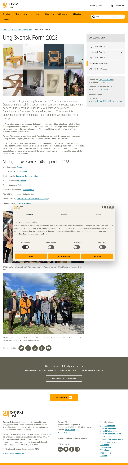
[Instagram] (77, 449)
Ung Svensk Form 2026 (98, 47)
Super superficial (20, 171)
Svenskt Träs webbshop (110, 431)
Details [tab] (64, 214)
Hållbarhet (48, 14)
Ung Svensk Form (25, 30)
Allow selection (64, 256)
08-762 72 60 (70, 430)
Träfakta (6, 14)
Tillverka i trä (20, 14)
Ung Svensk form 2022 (98, 69)
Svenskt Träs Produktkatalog (112, 434)
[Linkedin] (60, 449)
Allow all (97, 256)
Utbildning (77, 14)
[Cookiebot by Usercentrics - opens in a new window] (104, 207)
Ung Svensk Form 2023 (98, 63)
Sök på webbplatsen (93, 17)
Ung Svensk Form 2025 (98, 52)
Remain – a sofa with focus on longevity (33, 199)
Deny (31, 256)
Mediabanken (105, 453)
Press (92, 6)
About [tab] (98, 214)
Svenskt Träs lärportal (109, 428)
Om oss (6, 20)
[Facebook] (72, 449)
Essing (20, 185)
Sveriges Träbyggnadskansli (111, 439)
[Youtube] (66, 449)
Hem (5, 30)
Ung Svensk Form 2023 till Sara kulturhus (105, 101)
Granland (22, 181)
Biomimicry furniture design (27, 176)
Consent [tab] (29, 214)
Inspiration (34, 14)
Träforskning (105, 447)
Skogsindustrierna (107, 442)
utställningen (103, 89)
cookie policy (40, 234)
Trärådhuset (105, 450)
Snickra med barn (107, 436)
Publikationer (62, 14)
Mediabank (102, 6)
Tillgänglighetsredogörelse (13, 454)
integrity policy (24, 234)
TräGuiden (104, 445)
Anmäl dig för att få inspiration (64, 378)
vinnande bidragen (23, 203)
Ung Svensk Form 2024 (98, 58)
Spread (19, 167)
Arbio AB (103, 456)
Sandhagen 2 (28, 190)
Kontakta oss (63, 432)
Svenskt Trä (10, 5)
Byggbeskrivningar (107, 426)
